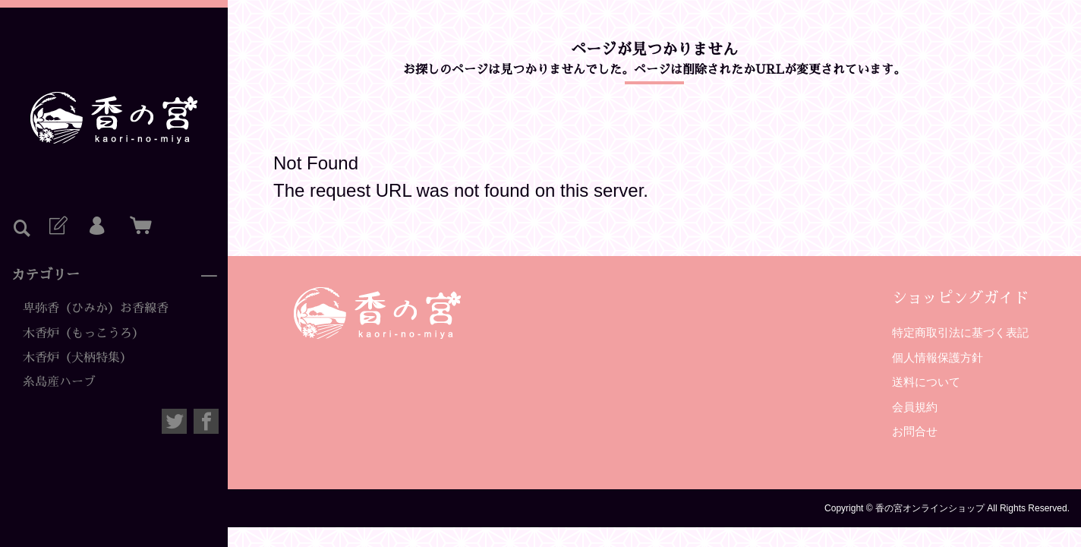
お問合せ (915, 431)
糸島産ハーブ (59, 382)
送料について (926, 381)
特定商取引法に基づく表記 (960, 332)
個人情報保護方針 (937, 357)
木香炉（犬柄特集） (77, 358)
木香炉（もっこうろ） (83, 333)
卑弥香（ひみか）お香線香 (96, 308)
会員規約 (915, 406)
